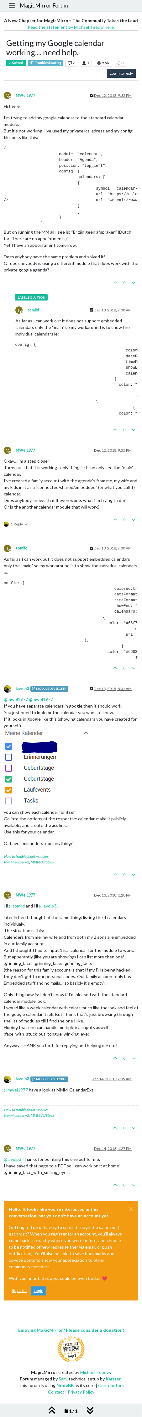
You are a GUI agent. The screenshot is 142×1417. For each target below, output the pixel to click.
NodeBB (65, 1385)
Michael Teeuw (95, 1372)
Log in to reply (121, 73)
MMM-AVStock (42, 862)
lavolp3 (22, 688)
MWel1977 (25, 95)
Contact (56, 1392)
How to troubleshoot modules (26, 856)
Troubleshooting (45, 63)
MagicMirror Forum (44, 5)
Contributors (111, 1385)
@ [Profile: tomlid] (17, 905)
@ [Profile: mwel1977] (16, 699)
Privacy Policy (81, 1392)
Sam (63, 1378)
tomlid (33, 310)
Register (19, 1290)
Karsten (114, 1378)
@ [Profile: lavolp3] (47, 905)
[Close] (131, 1209)
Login (38, 1290)
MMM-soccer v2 (16, 862)
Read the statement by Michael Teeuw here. (71, 27)
